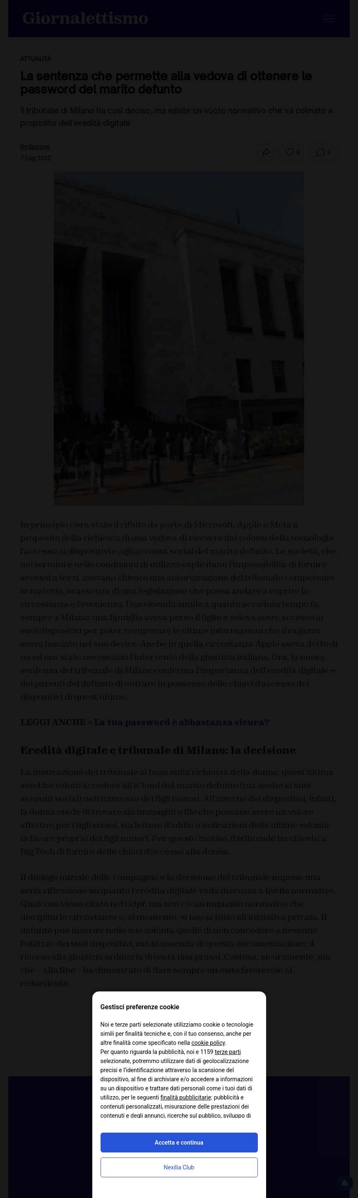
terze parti (228, 1052)
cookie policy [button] (208, 1042)
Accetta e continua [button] (179, 1142)
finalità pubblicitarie (186, 1097)
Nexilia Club (179, 1167)
